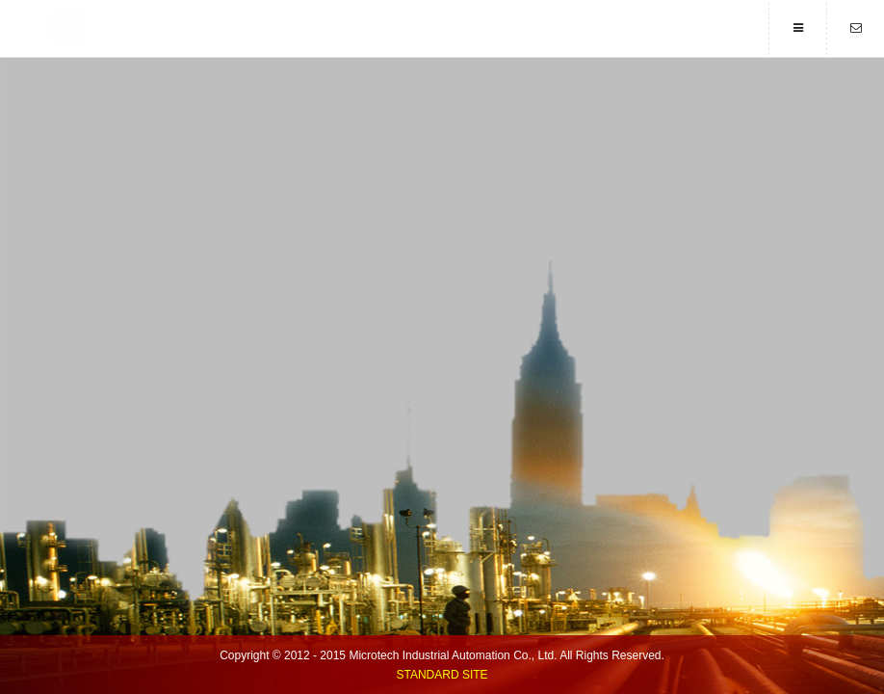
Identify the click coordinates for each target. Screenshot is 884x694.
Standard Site (441, 674)
